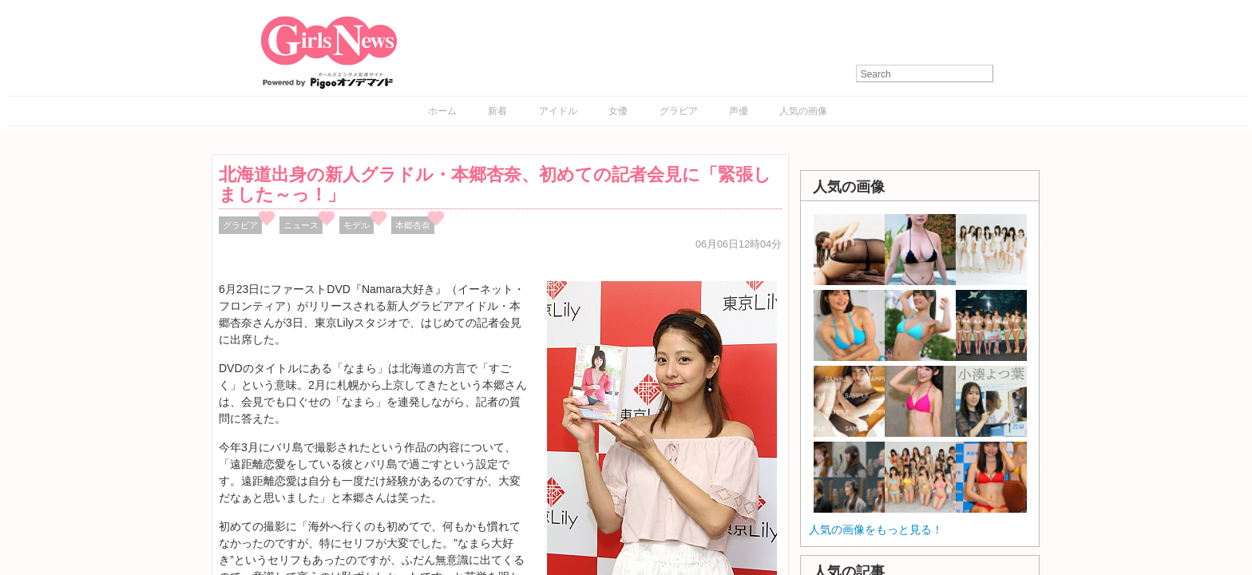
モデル (356, 225)
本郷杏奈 (412, 225)
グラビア (679, 111)
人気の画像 (803, 111)
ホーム (442, 111)
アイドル (558, 111)
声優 (738, 111)
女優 (618, 111)
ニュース (301, 225)
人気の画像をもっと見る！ (876, 529)
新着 (497, 111)
